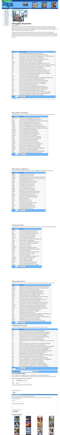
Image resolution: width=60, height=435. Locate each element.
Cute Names (7, 9)
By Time (6, 25)
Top (2, 0)
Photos (10, 0)
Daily (30, 8)
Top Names (6, 20)
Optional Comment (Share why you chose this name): (22, 384)
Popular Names (6, 13)
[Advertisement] (35, 44)
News (48, 8)
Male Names (7, 12)
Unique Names (6, 17)
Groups (7, 0)
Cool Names (6, 18)
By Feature (6, 22)
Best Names (6, 21)
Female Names (6, 11)
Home (11, 8)
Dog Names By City (14, 9)
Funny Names (6, 16)
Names (5, 0)
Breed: (17, 383)
